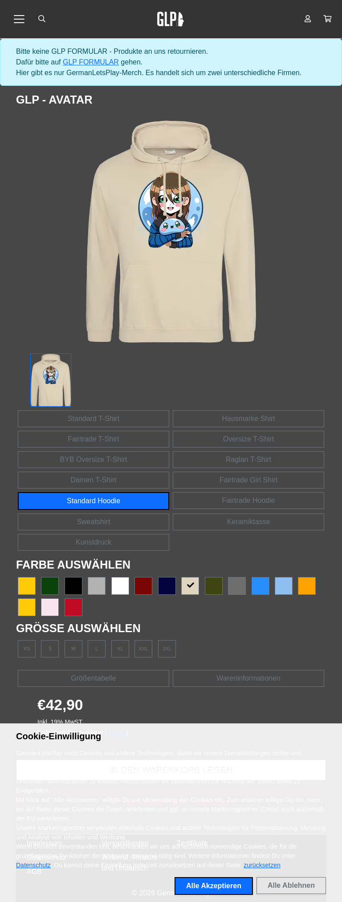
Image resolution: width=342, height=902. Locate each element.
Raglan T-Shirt (248, 459)
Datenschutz (33, 865)
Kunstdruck (93, 542)
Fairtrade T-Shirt (93, 439)
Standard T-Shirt (93, 418)
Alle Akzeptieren (213, 886)
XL (120, 648)
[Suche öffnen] (42, 19)
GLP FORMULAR (91, 62)
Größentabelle (93, 678)
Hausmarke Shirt (248, 418)
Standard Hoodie (93, 501)
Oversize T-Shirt (248, 439)
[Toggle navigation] (19, 19)
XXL (143, 648)
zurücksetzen (262, 865)
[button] (327, 19)
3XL (167, 648)
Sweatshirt (93, 521)
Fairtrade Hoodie (248, 500)
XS (27, 648)
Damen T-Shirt (94, 480)
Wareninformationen (248, 678)
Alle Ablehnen (291, 885)
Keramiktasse (248, 521)
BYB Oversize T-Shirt (93, 459)
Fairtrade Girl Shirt (249, 480)
